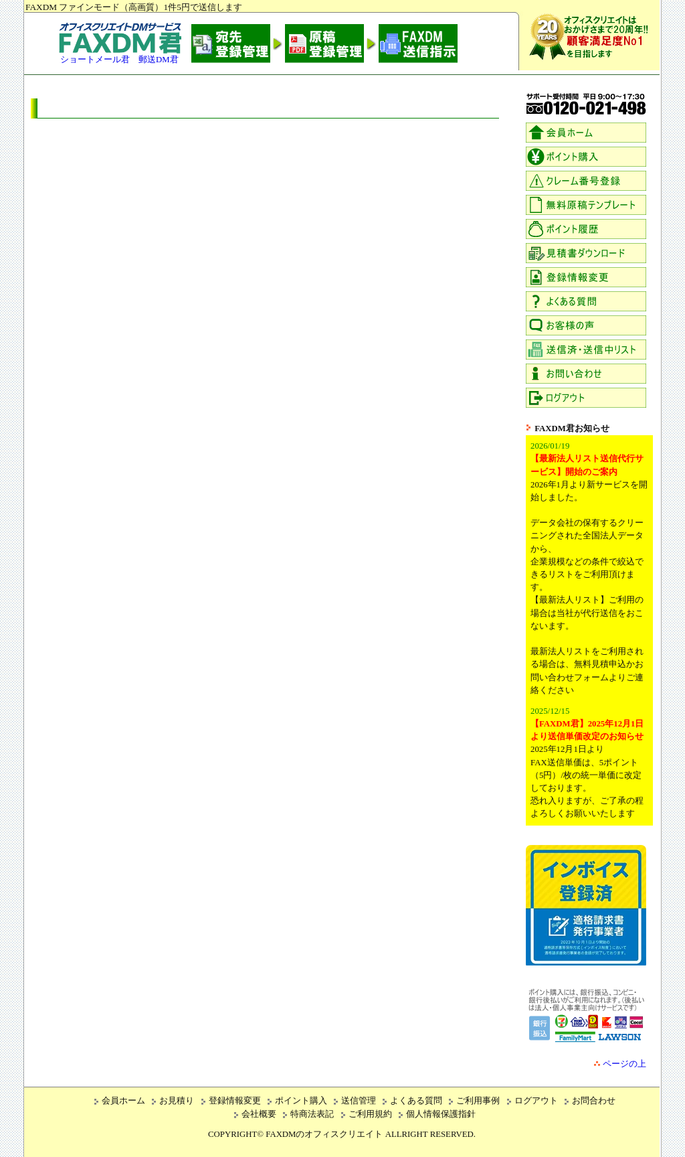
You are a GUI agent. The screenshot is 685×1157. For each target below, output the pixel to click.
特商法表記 (312, 1114)
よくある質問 (416, 1100)
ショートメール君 (95, 59)
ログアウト (536, 1100)
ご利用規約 (370, 1114)
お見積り (176, 1100)
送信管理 (358, 1100)
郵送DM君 (158, 59)
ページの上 (624, 1064)
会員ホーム (123, 1100)
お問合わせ (593, 1100)
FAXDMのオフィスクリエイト (324, 1134)
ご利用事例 (478, 1100)
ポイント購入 (301, 1100)
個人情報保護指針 (441, 1114)
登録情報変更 (235, 1100)
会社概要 (258, 1114)
